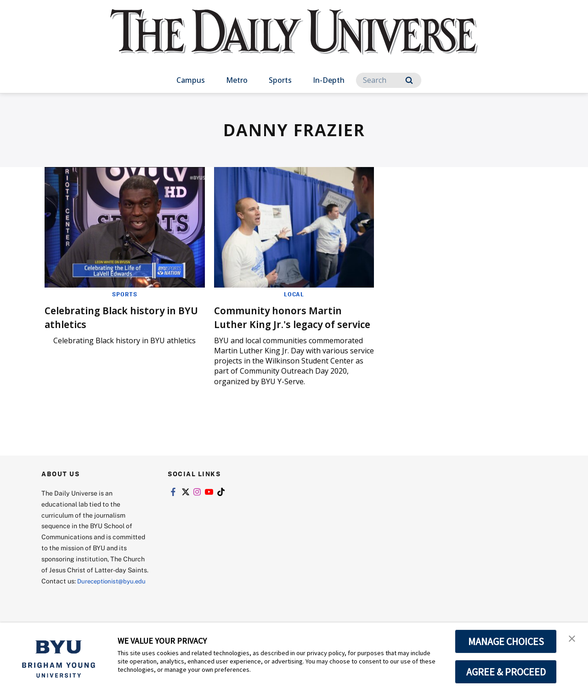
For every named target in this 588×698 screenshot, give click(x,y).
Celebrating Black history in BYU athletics (120, 316)
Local (293, 294)
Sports (280, 80)
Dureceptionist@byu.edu (78, 606)
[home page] (294, 41)
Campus (190, 80)
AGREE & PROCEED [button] (506, 671)
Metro (237, 80)
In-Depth (329, 80)
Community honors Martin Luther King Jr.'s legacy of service (286, 323)
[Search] (389, 80)
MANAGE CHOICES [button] (506, 641)
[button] (573, 639)
